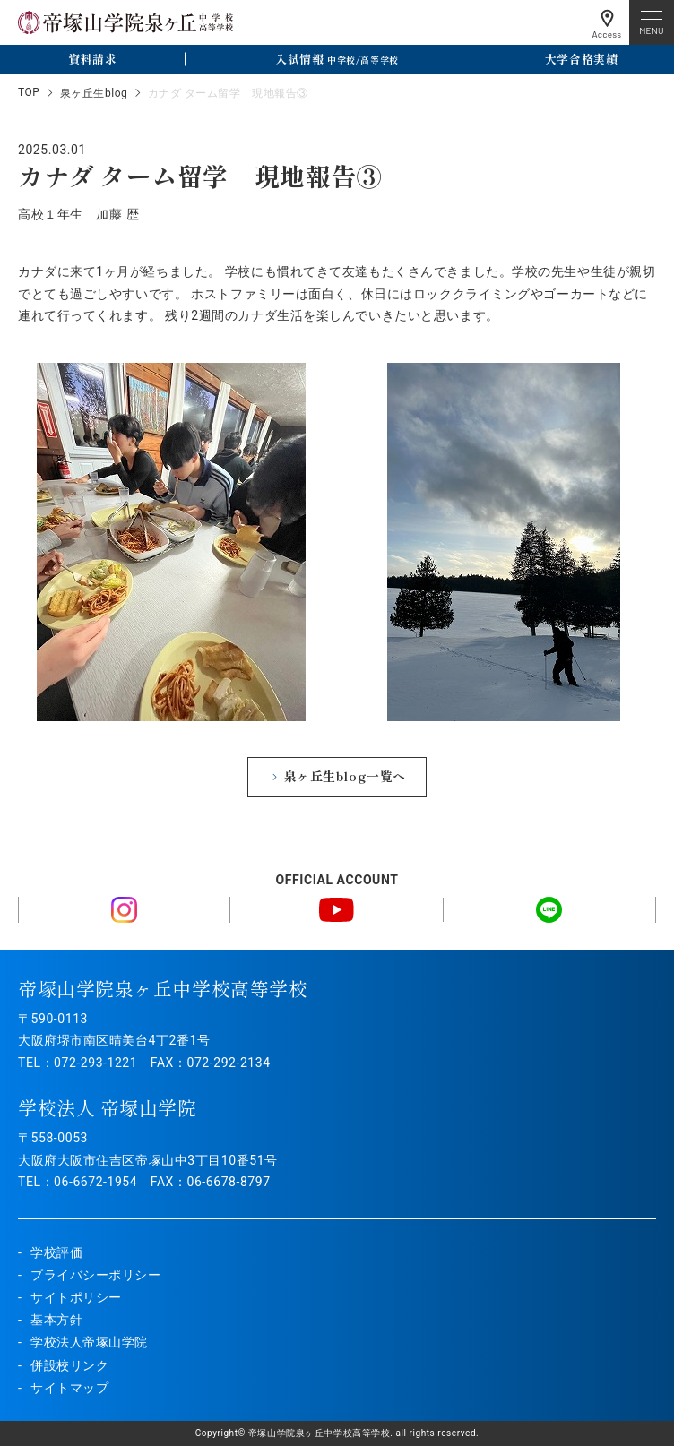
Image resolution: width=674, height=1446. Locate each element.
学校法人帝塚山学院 (89, 1342)
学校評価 (56, 1252)
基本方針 (56, 1320)
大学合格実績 (581, 58)
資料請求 (92, 58)
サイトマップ (69, 1388)
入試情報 (336, 58)
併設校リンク (69, 1365)
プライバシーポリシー (95, 1275)
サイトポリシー (76, 1297)
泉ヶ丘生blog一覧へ (345, 776)
